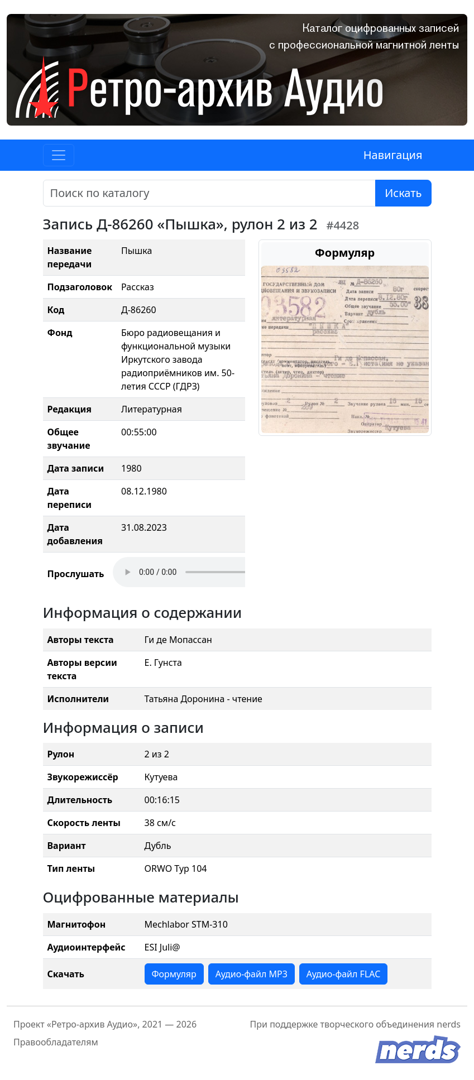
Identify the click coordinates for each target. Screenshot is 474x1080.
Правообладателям (55, 1042)
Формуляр (174, 974)
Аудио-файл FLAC (343, 974)
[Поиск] (209, 193)
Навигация (393, 154)
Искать (403, 192)
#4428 (343, 225)
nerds (449, 1024)
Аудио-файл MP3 (252, 974)
